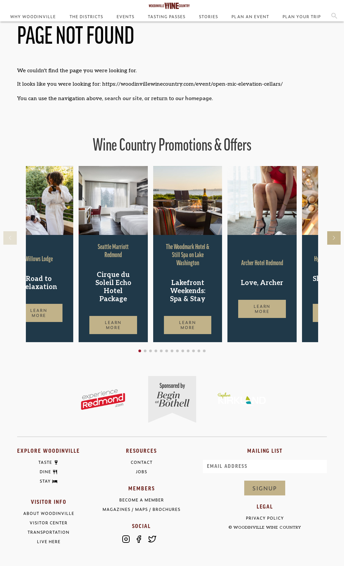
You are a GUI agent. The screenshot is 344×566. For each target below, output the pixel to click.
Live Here (48, 541)
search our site (123, 98)
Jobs (141, 471)
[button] (161, 351)
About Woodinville (48, 513)
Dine (45, 472)
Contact (142, 462)
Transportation (49, 532)
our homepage (193, 98)
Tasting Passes (166, 16)
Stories (208, 16)
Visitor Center (49, 522)
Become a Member (141, 499)
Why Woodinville (33, 16)
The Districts (86, 16)
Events (125, 16)
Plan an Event (250, 16)
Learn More (60, 312)
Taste (45, 462)
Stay (45, 481)
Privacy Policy (265, 518)
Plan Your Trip (302, 16)
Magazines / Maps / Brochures (141, 509)
